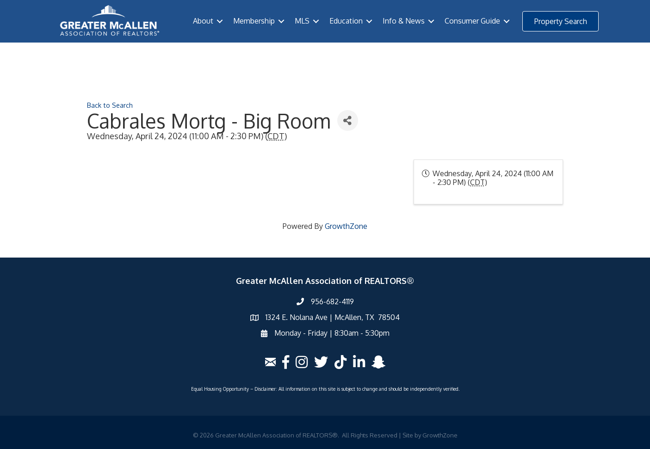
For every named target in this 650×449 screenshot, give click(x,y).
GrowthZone (346, 226)
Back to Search (110, 105)
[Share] (347, 120)
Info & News (404, 20)
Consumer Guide (472, 20)
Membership (254, 20)
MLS (302, 20)
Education (346, 20)
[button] (560, 21)
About (203, 20)
